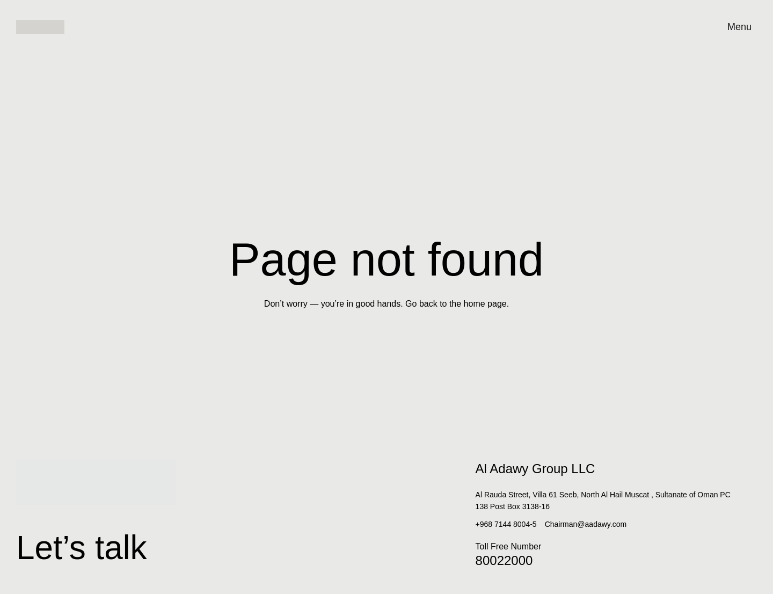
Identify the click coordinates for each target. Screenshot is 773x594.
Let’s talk (107, 543)
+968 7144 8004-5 (506, 524)
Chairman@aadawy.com (585, 524)
